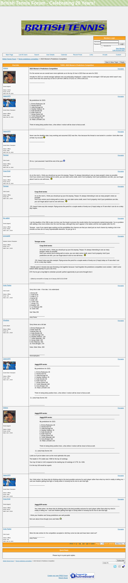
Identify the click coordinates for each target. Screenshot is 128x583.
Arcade (104, 55)
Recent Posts (77, 55)
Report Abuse (63, 578)
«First (71, 543)
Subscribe (120, 560)
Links (91, 55)
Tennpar (5, 155)
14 (87, 543)
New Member (120, 48)
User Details (50, 55)
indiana (5, 68)
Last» (93, 543)
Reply (122, 62)
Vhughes (6, 320)
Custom (118, 55)
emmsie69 (6, 236)
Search (36, 55)
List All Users (23, 55)
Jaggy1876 (6, 96)
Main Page (9, 55)
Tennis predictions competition (28, 59)
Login (122, 44)
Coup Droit (6, 171)
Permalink (121, 68)
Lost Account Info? (118, 50)
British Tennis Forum (9, 59)
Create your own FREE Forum (58, 576)
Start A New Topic (111, 62)
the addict (6, 218)
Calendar (64, 55)
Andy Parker (7, 285)
